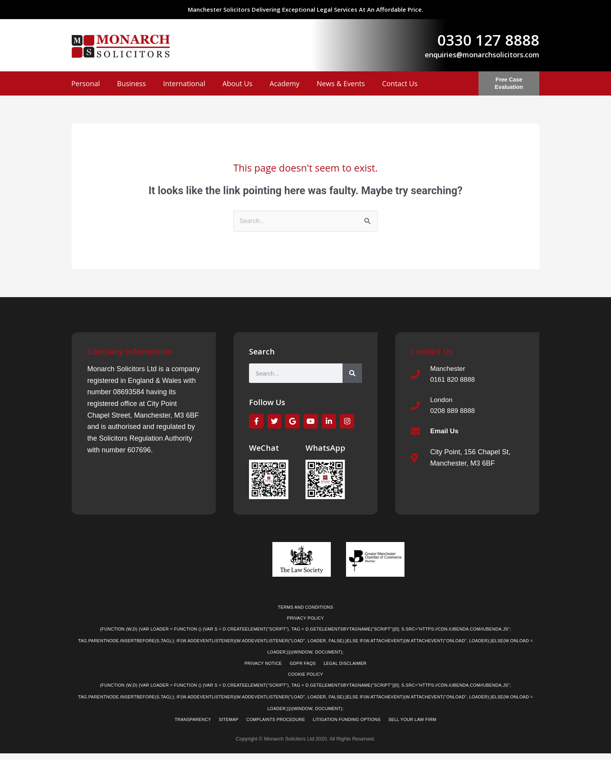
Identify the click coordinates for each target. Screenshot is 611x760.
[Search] (352, 374)
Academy (285, 83)
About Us (238, 83)
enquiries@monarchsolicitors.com (482, 54)
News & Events (341, 83)
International (184, 83)
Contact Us (399, 83)
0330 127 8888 (488, 40)
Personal (85, 83)
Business (131, 83)
